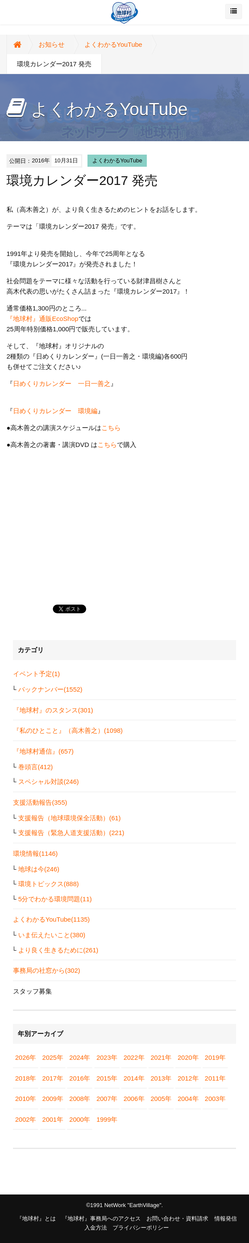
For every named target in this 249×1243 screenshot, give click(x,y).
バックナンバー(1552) (50, 689)
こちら (111, 427)
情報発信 (225, 1218)
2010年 (25, 1098)
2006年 (133, 1098)
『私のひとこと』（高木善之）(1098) (68, 730)
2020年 (188, 1057)
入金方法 (95, 1227)
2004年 (188, 1098)
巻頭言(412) (35, 766)
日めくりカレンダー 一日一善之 (61, 383)
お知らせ (52, 44)
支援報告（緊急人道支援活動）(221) (71, 832)
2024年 (79, 1057)
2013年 (161, 1078)
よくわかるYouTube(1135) (51, 919)
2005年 (161, 1098)
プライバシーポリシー (141, 1227)
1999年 (107, 1119)
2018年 (25, 1078)
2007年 (107, 1098)
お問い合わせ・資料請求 (177, 1218)
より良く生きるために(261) (58, 950)
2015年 (107, 1078)
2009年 (52, 1098)
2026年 (25, 1057)
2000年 (79, 1119)
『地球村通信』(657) (43, 751)
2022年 (133, 1057)
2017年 (52, 1078)
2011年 (215, 1078)
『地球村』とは (36, 1218)
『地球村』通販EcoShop (42, 318)
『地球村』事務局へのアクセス (101, 1218)
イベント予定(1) (36, 673)
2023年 (107, 1057)
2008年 (79, 1098)
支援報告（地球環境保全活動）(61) (69, 818)
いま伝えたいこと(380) (51, 935)
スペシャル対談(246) (48, 781)
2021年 (161, 1057)
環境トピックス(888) (48, 883)
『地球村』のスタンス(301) (53, 710)
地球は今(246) (38, 869)
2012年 (188, 1078)
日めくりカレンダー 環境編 (55, 410)
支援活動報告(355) (40, 802)
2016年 (79, 1078)
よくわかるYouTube (113, 44)
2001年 (52, 1119)
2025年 (52, 1057)
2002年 (25, 1119)
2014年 (133, 1078)
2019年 (215, 1057)
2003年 (215, 1098)
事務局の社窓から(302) (46, 970)
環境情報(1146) (35, 853)
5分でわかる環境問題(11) (55, 899)
